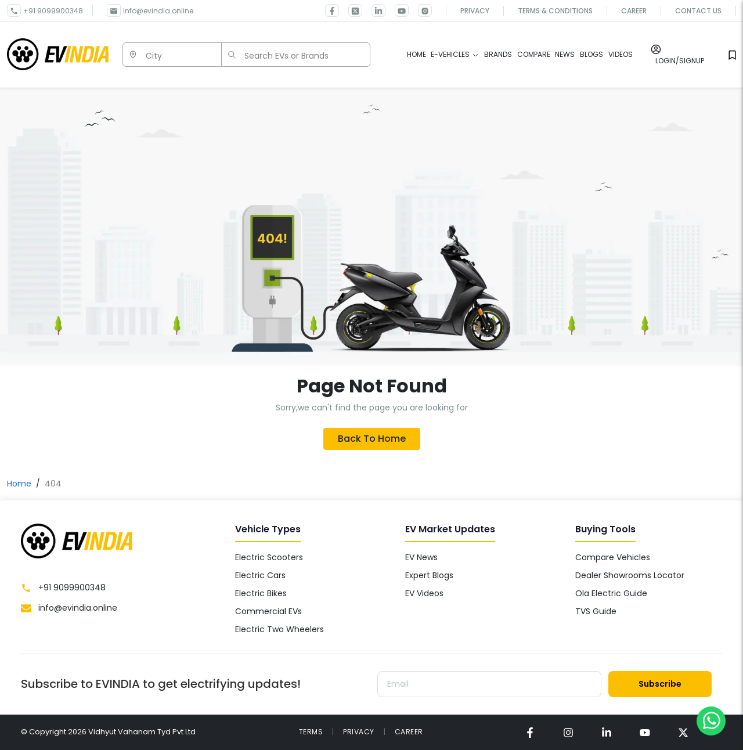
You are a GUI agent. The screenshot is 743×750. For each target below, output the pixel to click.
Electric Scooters (269, 557)
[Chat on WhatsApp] (711, 720)
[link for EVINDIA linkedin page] (373, 10)
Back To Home (372, 438)
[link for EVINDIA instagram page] (568, 732)
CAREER (409, 732)
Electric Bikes (261, 593)
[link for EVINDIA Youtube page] (397, 10)
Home (19, 483)
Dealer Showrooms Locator (629, 575)
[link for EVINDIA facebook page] (332, 10)
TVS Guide (595, 611)
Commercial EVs (268, 611)
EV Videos (424, 593)
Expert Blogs (429, 575)
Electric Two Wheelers (279, 629)
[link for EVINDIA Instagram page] (420, 10)
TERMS (311, 732)
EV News (421, 557)
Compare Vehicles (612, 557)
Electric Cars (260, 575)
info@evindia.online (158, 11)
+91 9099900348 (53, 11)
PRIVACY (358, 732)
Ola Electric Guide (611, 593)
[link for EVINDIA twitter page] (350, 10)
